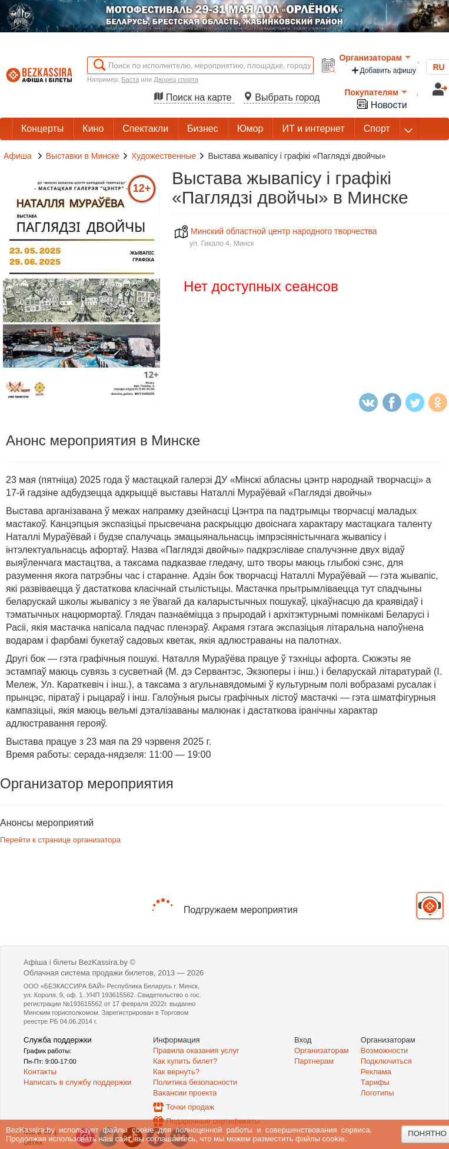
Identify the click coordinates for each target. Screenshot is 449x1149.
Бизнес (202, 129)
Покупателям (375, 92)
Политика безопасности (195, 1082)
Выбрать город (282, 97)
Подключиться (386, 1061)
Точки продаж (190, 1107)
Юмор (250, 129)
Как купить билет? (185, 1061)
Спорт (377, 129)
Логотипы (377, 1092)
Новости (381, 104)
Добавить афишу (383, 70)
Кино (93, 129)
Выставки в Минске (82, 156)
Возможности (384, 1050)
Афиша (18, 156)
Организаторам (375, 57)
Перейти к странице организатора (60, 839)
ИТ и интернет (313, 129)
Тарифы (375, 1082)
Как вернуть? (176, 1071)
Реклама (376, 1071)
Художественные (163, 156)
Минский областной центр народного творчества (276, 231)
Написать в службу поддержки (77, 1082)
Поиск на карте (194, 97)
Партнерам (314, 1061)
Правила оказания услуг (196, 1050)
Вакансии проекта (185, 1092)
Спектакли (145, 129)
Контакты (40, 1071)
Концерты (42, 129)
